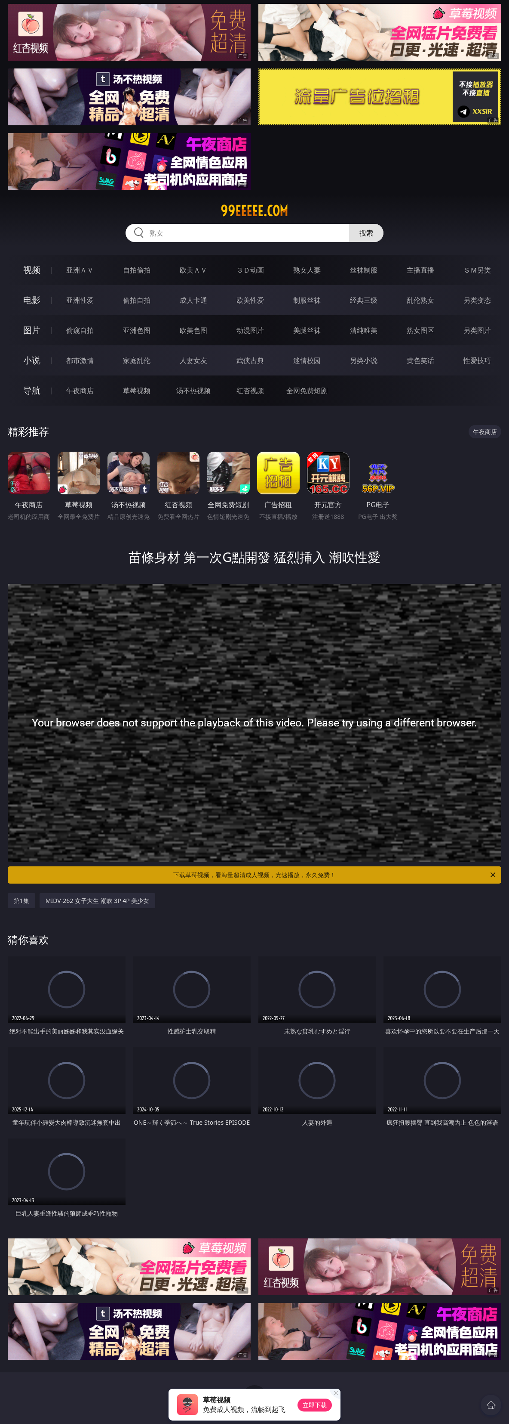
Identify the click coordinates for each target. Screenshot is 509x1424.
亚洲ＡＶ (80, 270)
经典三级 (363, 300)
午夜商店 (80, 390)
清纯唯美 (363, 330)
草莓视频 (136, 390)
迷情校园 (307, 360)
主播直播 (420, 270)
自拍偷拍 (136, 270)
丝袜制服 (363, 270)
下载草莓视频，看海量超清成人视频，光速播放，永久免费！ (335, 875)
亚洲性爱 (80, 300)
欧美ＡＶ (193, 270)
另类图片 (477, 330)
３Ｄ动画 (250, 270)
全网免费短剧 (307, 390)
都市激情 (80, 360)
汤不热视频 (193, 390)
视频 (31, 270)
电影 (31, 300)
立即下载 (315, 1405)
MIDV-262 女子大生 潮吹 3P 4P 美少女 (98, 901)
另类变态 (477, 300)
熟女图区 (420, 330)
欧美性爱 (250, 300)
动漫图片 (250, 330)
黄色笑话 (420, 360)
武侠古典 (250, 360)
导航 (31, 390)
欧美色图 (193, 330)
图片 (31, 330)
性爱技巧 (477, 360)
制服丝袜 (307, 300)
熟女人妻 (307, 270)
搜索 (366, 233)
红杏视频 (250, 390)
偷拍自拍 (136, 300)
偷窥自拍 (80, 330)
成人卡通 (193, 300)
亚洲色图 (136, 330)
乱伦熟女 (420, 300)
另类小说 (363, 360)
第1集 (21, 901)
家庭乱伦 (136, 360)
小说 (31, 360)
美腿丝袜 (307, 330)
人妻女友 (193, 360)
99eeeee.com (254, 211)
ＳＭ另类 (477, 270)
